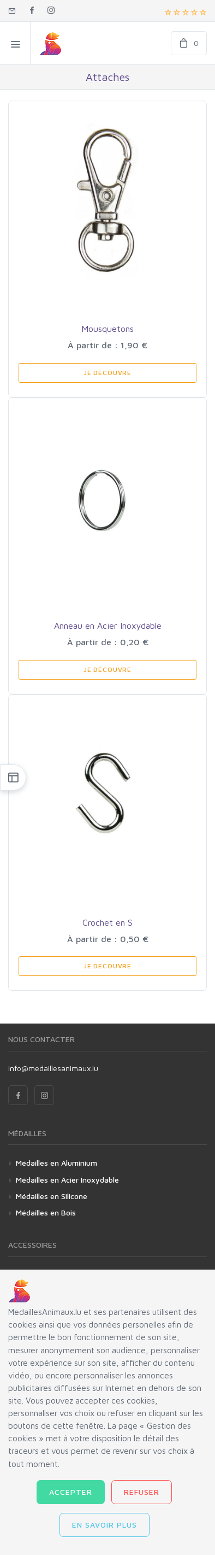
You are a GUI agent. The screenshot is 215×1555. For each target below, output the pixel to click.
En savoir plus (104, 1524)
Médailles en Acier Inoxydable (67, 1179)
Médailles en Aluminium (56, 1162)
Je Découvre (107, 373)
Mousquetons (107, 329)
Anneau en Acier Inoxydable (108, 625)
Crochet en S (107, 922)
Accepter (70, 1491)
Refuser (141, 1491)
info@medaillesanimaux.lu (53, 1068)
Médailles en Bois (46, 1212)
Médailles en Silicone (51, 1196)
